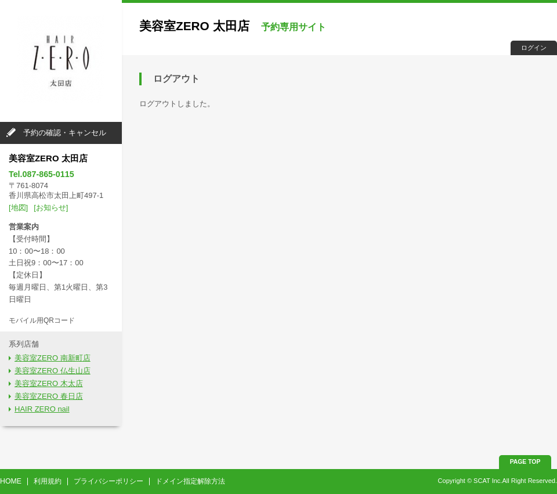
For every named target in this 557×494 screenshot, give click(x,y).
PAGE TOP (525, 462)
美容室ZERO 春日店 (49, 396)
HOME (10, 481)
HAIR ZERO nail (42, 409)
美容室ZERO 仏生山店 (53, 370)
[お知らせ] (51, 207)
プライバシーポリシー (108, 481)
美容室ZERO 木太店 (49, 383)
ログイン (534, 47)
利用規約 (48, 481)
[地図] (18, 207)
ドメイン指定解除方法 (190, 481)
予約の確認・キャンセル (64, 132)
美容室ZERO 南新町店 (53, 358)
